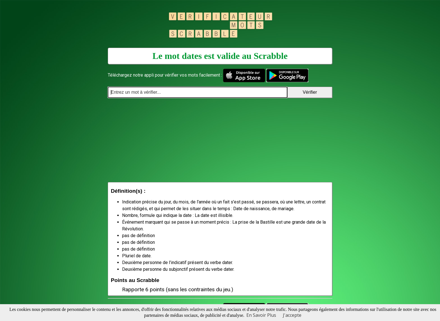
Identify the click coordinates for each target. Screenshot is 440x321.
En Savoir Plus (261, 315)
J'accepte (292, 315)
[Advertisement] (220, 140)
